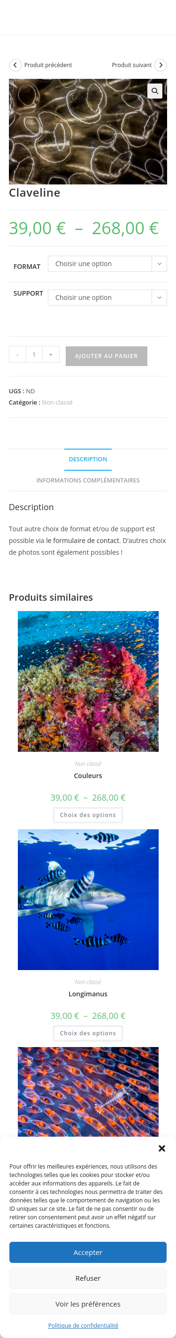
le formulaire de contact (82, 540)
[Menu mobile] (151, 17)
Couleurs (88, 775)
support (28, 293)
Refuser (88, 1278)
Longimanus (88, 993)
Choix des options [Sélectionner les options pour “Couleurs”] (88, 815)
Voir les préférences (88, 1303)
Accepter (88, 1252)
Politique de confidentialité (83, 1326)
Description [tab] (88, 459)
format (27, 266)
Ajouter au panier (106, 356)
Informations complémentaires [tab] (87, 480)
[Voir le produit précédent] (15, 65)
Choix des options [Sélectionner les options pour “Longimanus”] (88, 1033)
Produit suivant (132, 65)
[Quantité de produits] (34, 354)
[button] (162, 1148)
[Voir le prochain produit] (160, 65)
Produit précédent (48, 65)
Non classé (57, 402)
